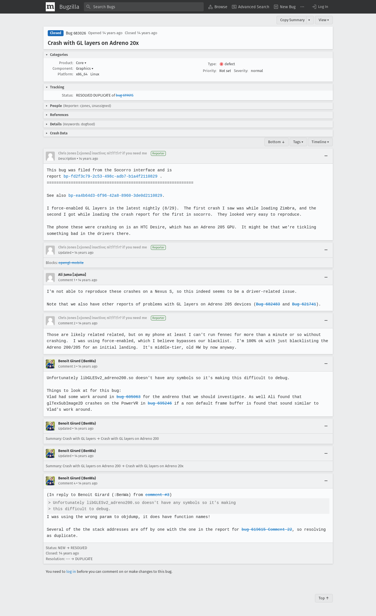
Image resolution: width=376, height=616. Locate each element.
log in (71, 571)
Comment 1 (66, 280)
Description (67, 159)
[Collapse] (326, 156)
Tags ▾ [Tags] (298, 142)
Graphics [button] (85, 68)
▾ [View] (309, 20)
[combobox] (144, 6)
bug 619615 (124, 95)
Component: (63, 68)
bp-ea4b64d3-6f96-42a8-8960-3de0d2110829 (114, 195)
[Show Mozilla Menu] (50, 6)
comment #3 (156, 494)
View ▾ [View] (324, 20)
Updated (64, 253)
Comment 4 (66, 483)
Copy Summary (292, 20)
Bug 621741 (300, 304)
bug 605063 (127, 396)
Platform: (65, 74)
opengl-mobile (71, 263)
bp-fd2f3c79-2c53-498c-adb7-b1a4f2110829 (109, 176)
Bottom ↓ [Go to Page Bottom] (276, 142)
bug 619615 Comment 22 (263, 529)
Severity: (241, 71)
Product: (66, 63)
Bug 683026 (76, 33)
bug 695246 (158, 403)
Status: (67, 95)
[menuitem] (218, 6)
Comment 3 (66, 366)
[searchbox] (144, 6)
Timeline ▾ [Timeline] (320, 142)
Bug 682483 (265, 304)
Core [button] (81, 63)
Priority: (209, 71)
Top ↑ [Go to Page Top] (324, 598)
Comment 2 (66, 323)
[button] (320, 6)
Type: (212, 64)
